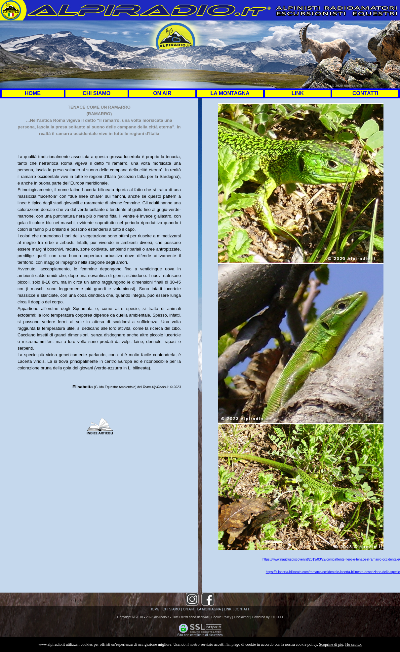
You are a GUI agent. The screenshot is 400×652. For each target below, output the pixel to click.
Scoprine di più (331, 644)
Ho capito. (353, 644)
